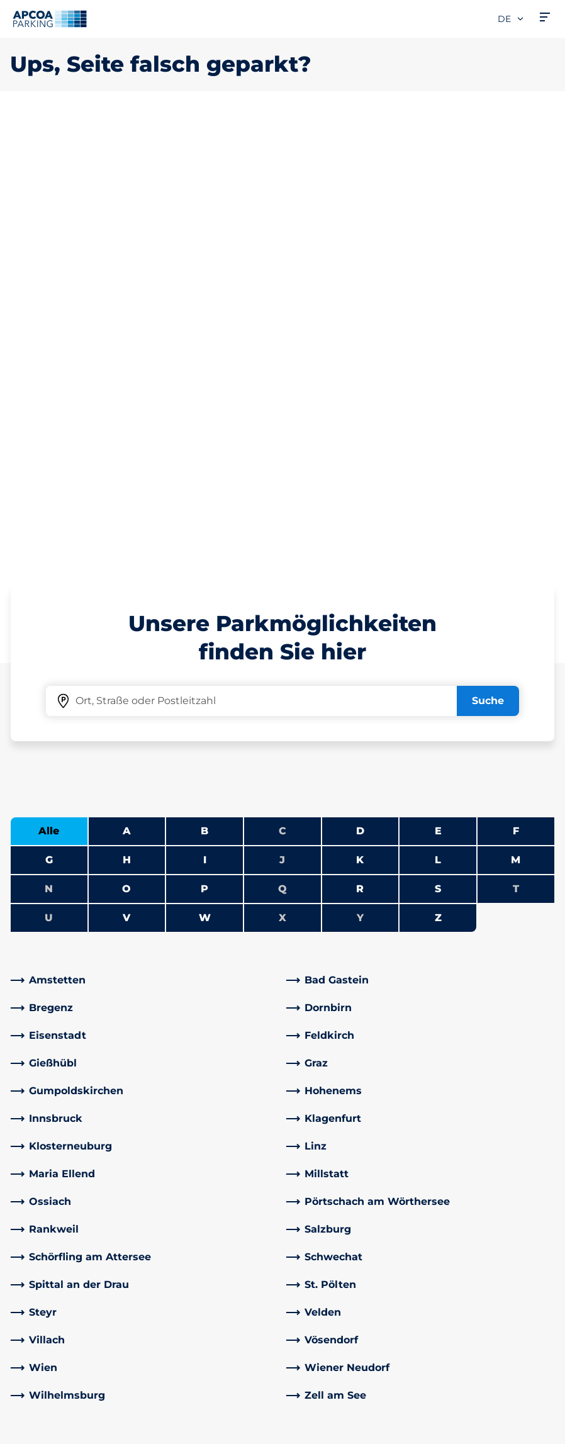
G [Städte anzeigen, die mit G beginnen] (49, 417)
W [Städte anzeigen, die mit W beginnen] (205, 475)
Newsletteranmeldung (350, 1169)
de (511, 19)
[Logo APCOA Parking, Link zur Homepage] (49, 19)
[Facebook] (159, 1234)
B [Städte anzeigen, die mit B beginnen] (204, 388)
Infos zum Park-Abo (59, 1169)
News (307, 1330)
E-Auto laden (43, 1149)
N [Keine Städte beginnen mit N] (49, 446)
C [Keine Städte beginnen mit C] (282, 388)
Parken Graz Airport (58, 1249)
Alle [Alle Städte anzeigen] (48, 388)
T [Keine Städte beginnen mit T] (516, 446)
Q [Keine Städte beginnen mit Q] (282, 446)
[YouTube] (209, 1234)
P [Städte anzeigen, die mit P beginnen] (204, 446)
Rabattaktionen (192, 1169)
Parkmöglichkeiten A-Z (68, 1128)
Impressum (35, 1429)
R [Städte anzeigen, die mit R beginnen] (360, 446)
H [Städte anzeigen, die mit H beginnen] (127, 417)
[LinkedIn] (184, 1234)
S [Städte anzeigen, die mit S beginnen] (438, 446)
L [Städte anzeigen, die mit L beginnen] (438, 417)
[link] (144, 537)
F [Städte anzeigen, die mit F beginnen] (516, 388)
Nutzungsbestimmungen (65, 1393)
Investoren (320, 1310)
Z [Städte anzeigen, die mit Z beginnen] (438, 475)
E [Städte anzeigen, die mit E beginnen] (438, 388)
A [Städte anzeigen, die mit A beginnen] (127, 388)
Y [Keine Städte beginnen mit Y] (360, 475)
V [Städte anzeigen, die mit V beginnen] (126, 475)
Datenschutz (38, 1411)
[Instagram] (234, 1234)
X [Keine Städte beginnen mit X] (282, 475)
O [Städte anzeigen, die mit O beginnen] (126, 446)
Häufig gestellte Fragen (211, 1128)
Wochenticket (46, 1229)
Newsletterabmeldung (350, 1189)
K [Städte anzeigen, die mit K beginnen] (360, 417)
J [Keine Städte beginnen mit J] (282, 417)
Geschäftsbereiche (340, 1254)
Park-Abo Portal (49, 1189)
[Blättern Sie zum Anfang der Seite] (545, 1034)
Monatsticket (43, 1209)
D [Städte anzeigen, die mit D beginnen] (360, 388)
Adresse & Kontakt (198, 1149)
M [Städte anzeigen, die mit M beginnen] (515, 417)
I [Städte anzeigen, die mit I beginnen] (204, 417)
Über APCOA (325, 1128)
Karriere (312, 1149)
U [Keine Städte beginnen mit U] (49, 475)
